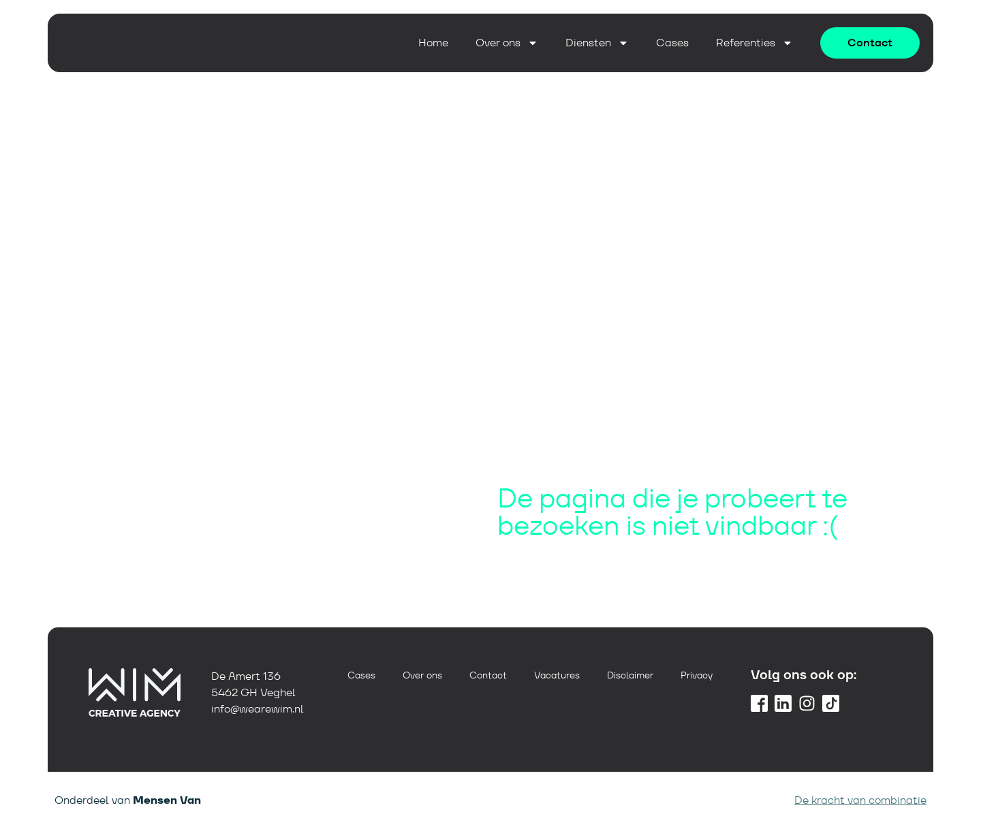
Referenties (754, 43)
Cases (672, 43)
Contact (488, 675)
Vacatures (557, 675)
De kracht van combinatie (860, 800)
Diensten (597, 43)
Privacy (697, 675)
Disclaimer (630, 675)
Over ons (507, 43)
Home (433, 43)
